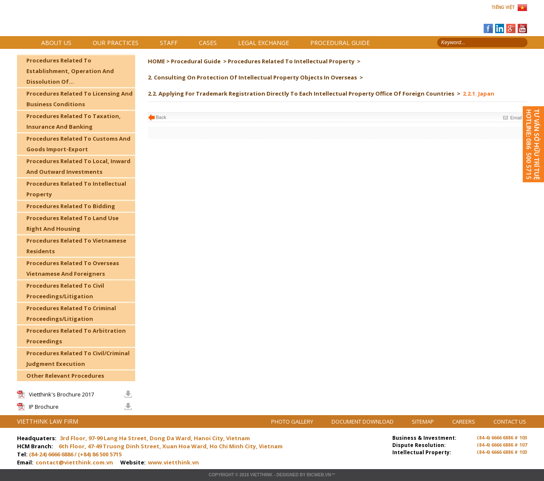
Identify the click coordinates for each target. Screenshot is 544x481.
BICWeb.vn (319, 475)
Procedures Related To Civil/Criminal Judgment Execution (78, 358)
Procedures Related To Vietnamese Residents (76, 246)
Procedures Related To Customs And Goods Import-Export (78, 144)
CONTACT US (509, 421)
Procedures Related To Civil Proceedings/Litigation (65, 291)
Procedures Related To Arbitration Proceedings (76, 336)
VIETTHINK (261, 475)
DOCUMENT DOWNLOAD (363, 421)
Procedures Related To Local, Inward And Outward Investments (78, 166)
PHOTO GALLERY (292, 421)
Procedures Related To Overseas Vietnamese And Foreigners (72, 268)
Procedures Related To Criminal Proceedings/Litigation (71, 313)
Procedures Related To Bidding (70, 206)
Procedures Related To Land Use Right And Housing (72, 223)
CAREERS (464, 421)
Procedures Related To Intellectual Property (76, 189)
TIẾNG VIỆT (503, 7)
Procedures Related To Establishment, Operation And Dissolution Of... (70, 71)
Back (161, 117)
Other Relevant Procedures (65, 375)
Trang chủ (76, 21)
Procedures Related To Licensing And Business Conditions (79, 99)
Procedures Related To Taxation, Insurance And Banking (73, 121)
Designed (287, 475)
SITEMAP (423, 421)
